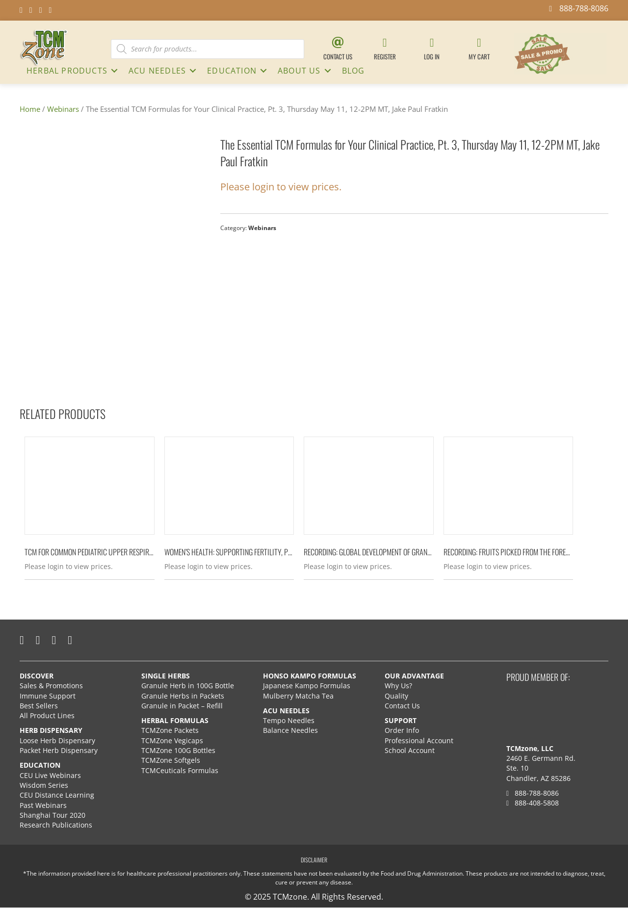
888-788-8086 (532, 793)
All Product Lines (47, 716)
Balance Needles (290, 730)
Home (30, 109)
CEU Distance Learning (57, 795)
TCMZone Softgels (170, 760)
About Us (299, 70)
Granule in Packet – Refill (182, 705)
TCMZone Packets (170, 730)
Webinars (63, 109)
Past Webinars (43, 805)
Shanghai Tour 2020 (52, 815)
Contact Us (402, 705)
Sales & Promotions (51, 686)
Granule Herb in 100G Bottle (187, 686)
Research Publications (56, 825)
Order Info (403, 730)
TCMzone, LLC (529, 748)
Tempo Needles (289, 721)
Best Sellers (39, 705)
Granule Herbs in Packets (182, 695)
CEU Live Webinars (50, 775)
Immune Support (48, 695)
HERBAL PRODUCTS (66, 70)
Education (232, 70)
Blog (353, 70)
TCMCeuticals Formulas (179, 770)
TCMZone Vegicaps (172, 740)
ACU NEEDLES (157, 70)
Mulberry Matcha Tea (298, 695)
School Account (410, 750)
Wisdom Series (44, 785)
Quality (396, 695)
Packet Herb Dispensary (59, 750)
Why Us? (398, 686)
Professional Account (419, 740)
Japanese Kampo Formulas (306, 686)
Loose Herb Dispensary (57, 740)
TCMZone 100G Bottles (178, 750)
